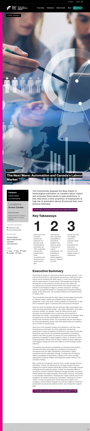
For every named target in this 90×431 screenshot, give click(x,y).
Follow (20, 253)
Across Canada (15, 207)
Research (16, 15)
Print (17, 251)
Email (10, 251)
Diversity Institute (13, 196)
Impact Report (78, 8)
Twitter (24, 251)
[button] (87, 429)
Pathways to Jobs (13, 228)
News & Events (61, 8)
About (69, 8)
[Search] (79, 2)
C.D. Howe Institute (14, 198)
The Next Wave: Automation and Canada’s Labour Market (55, 209)
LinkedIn (11, 253)
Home (10, 15)
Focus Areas (40, 8)
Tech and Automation (14, 230)
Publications (50, 8)
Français (70, 1)
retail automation (12, 244)
